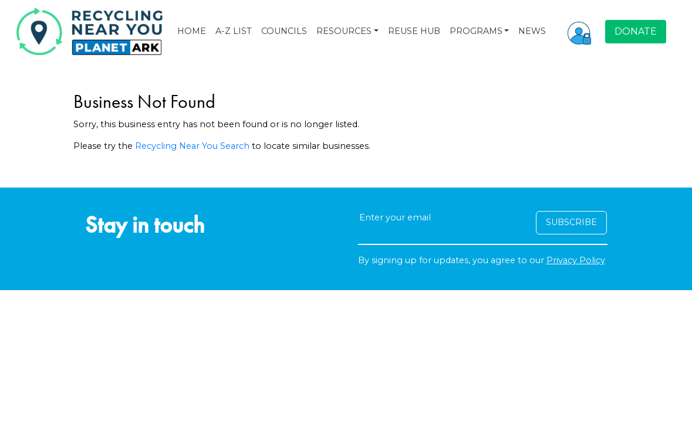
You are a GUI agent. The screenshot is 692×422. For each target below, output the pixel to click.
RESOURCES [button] (344, 31)
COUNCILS (284, 31)
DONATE (636, 31)
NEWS (532, 31)
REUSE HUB (414, 31)
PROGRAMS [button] (476, 31)
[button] (579, 31)
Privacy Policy (575, 260)
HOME (191, 31)
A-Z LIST (233, 31)
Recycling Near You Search (192, 146)
